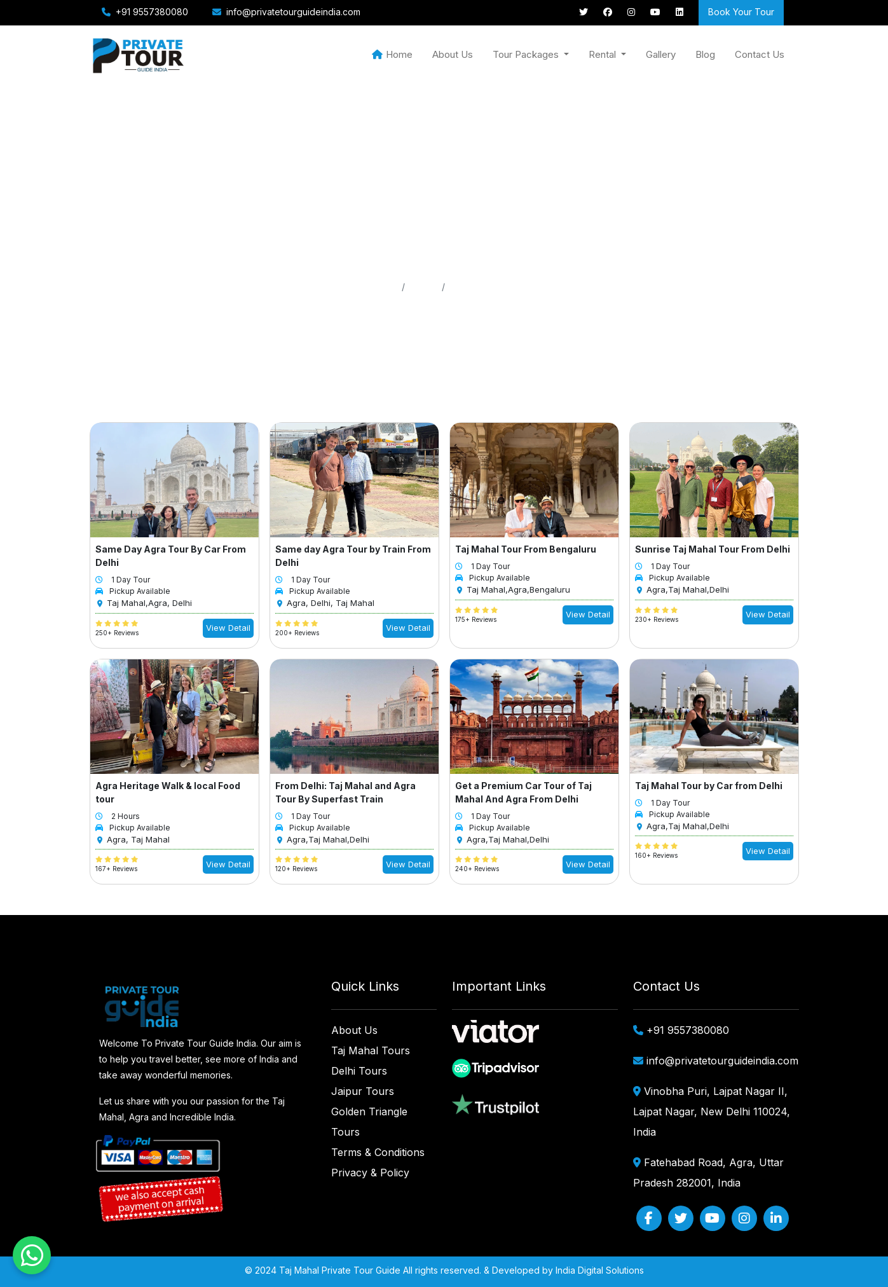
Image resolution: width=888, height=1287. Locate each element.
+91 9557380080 (150, 11)
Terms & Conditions (378, 1152)
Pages (423, 286)
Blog (705, 54)
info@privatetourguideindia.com (293, 11)
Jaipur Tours (362, 1091)
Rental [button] (603, 54)
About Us (452, 54)
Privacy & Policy (370, 1172)
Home (392, 54)
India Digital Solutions (600, 1270)
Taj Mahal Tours (370, 1050)
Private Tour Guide (361, 1270)
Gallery (661, 54)
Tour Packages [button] (527, 54)
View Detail (228, 628)
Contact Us (759, 54)
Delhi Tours (359, 1070)
